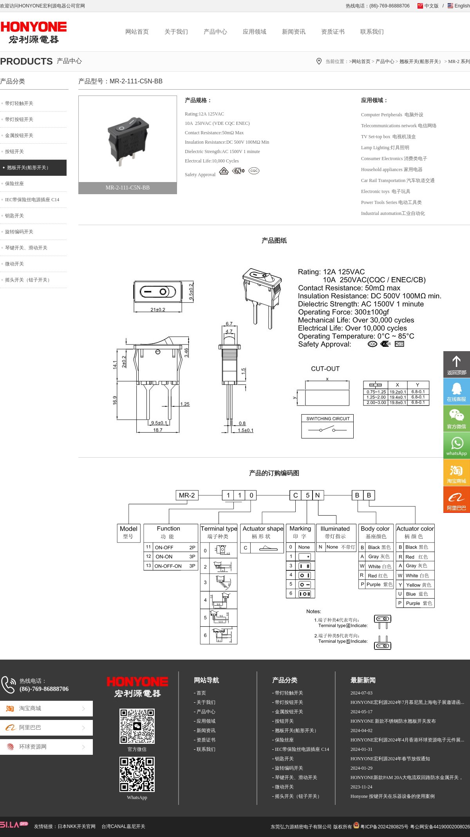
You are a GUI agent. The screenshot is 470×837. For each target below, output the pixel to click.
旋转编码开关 (19, 232)
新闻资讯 (294, 32)
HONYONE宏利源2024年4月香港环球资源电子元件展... (407, 740)
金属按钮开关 (19, 135)
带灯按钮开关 (19, 119)
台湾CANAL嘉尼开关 (123, 826)
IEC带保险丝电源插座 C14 (32, 199)
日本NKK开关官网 (77, 826)
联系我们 (372, 32)
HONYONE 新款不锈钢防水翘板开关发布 (393, 721)
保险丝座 (14, 183)
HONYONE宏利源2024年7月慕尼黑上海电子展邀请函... (407, 702)
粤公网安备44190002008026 (440, 827)
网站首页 (137, 32)
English (462, 6)
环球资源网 (33, 747)
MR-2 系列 (459, 61)
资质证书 (333, 32)
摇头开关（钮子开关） (28, 280)
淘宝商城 (30, 708)
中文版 (432, 6)
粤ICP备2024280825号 (384, 827)
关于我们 (176, 32)
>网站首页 (360, 61)
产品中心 (215, 32)
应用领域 (254, 32)
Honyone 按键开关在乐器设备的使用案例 (393, 796)
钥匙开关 (14, 215)
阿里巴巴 (30, 728)
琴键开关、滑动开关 (26, 248)
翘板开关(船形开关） (421, 61)
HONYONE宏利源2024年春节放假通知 (390, 758)
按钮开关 (14, 151)
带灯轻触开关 (19, 103)
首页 (201, 693)
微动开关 (14, 264)
